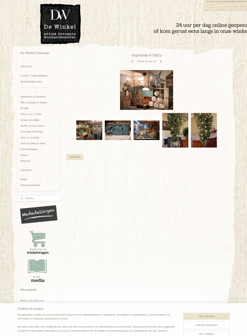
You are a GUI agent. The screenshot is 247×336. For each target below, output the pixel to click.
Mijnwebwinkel (164, 329)
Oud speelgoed (28, 149)
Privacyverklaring (30, 185)
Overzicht (74, 156)
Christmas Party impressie (35, 87)
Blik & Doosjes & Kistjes (33, 102)
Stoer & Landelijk (29, 137)
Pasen (24, 155)
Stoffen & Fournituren (32, 125)
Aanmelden (29, 312)
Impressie (25, 170)
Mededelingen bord (31, 81)
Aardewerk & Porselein (33, 96)
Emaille (24, 108)
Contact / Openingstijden (34, 75)
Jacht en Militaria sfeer (33, 143)
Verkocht (25, 161)
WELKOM (26, 66)
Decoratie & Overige (31, 131)
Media (23, 179)
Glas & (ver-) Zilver (30, 114)
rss (121, 329)
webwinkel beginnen (134, 329)
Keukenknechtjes (30, 120)
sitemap (115, 329)
